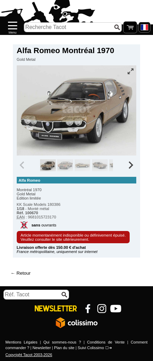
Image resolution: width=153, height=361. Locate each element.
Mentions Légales (22, 342)
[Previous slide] (23, 165)
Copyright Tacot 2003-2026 (29, 355)
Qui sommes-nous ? (62, 342)
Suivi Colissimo (91, 348)
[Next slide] (131, 165)
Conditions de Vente (106, 342)
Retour (23, 273)
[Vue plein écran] (130, 71)
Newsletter (41, 348)
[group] (48, 165)
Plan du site (64, 348)
